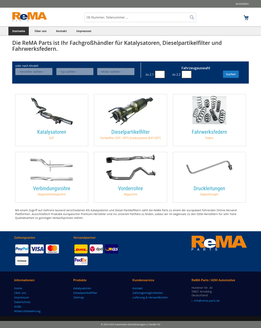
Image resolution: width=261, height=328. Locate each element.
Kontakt (137, 288)
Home (18, 288)
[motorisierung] (115, 71)
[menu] (130, 31)
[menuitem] (18, 31)
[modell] (74, 71)
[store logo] (29, 17)
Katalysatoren (82, 288)
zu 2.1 (150, 74)
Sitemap (78, 297)
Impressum (21, 297)
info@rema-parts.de (207, 300)
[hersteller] (33, 71)
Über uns (20, 293)
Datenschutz (22, 302)
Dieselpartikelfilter (85, 293)
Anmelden (242, 4)
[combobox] (140, 17)
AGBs (17, 306)
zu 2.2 (176, 74)
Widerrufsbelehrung (27, 311)
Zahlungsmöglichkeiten (147, 293)
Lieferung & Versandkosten (150, 297)
